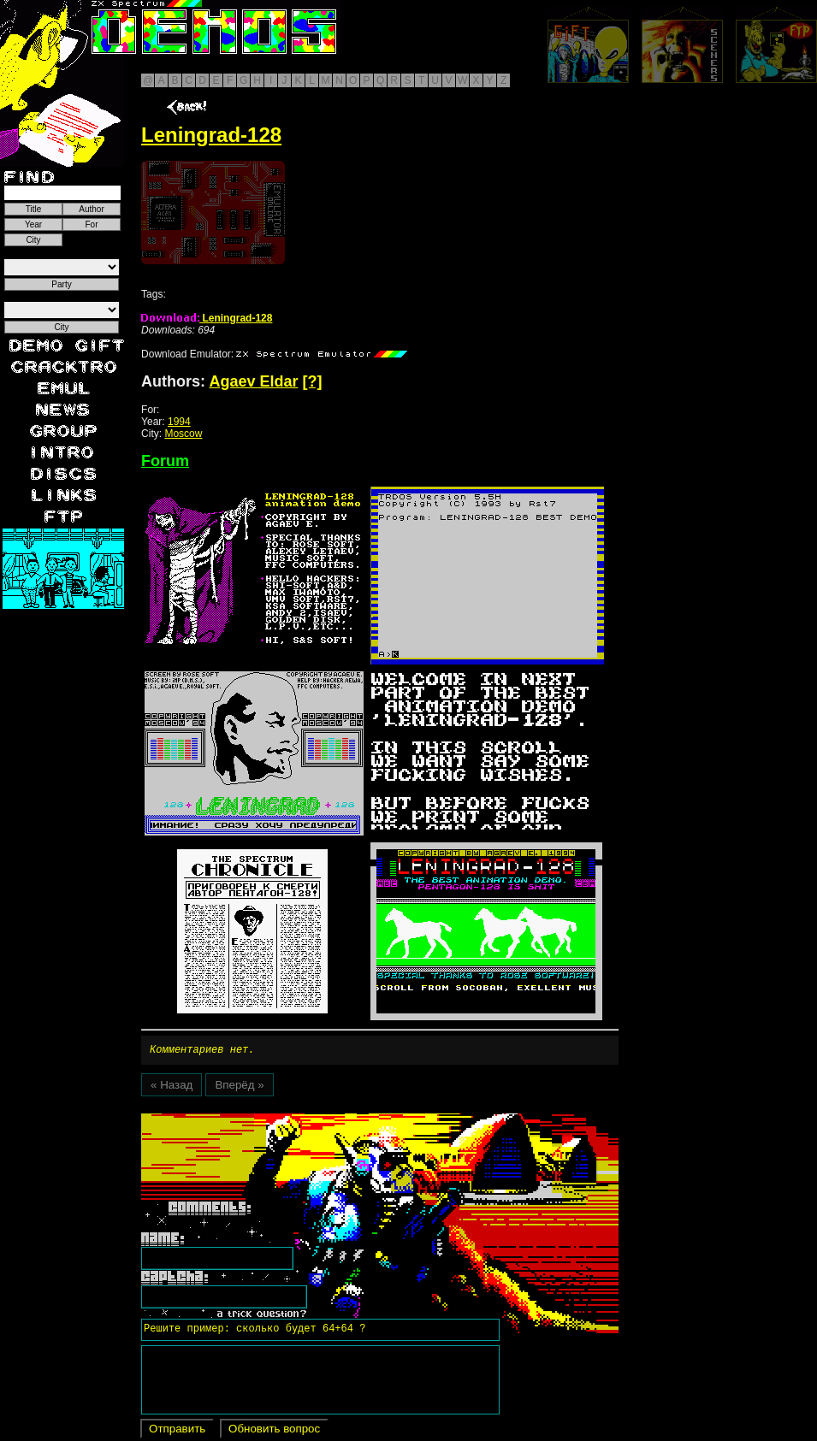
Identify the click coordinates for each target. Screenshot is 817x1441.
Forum (165, 461)
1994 (179, 422)
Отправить (177, 1431)
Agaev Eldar (253, 381)
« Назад (171, 1087)
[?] (312, 381)
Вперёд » (239, 1087)
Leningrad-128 (206, 318)
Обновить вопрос (274, 1431)
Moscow (183, 434)
